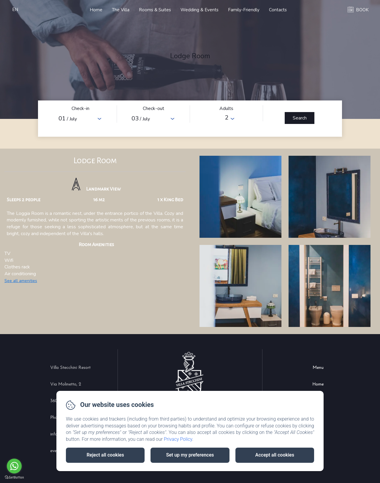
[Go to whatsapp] (14, 466)
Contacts (278, 10)
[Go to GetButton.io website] (14, 477)
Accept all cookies (274, 455)
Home (96, 10)
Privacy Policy (178, 439)
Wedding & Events (199, 10)
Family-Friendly (243, 10)
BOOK (362, 10)
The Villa (120, 10)
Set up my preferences (190, 455)
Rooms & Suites (155, 10)
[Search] (299, 118)
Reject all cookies (105, 455)
